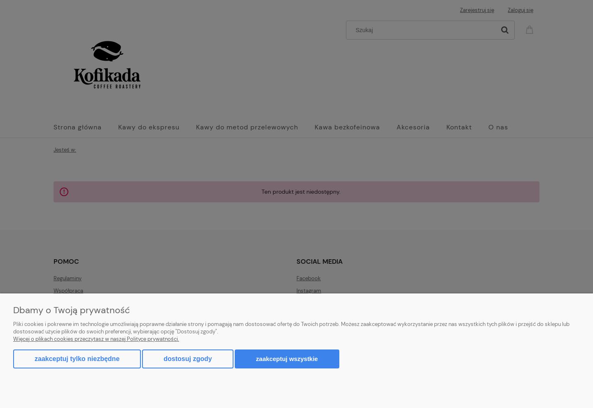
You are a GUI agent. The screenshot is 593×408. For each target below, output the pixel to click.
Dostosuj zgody (187, 358)
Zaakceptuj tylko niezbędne (77, 358)
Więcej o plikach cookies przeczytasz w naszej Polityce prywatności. (96, 338)
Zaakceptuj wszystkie (287, 358)
